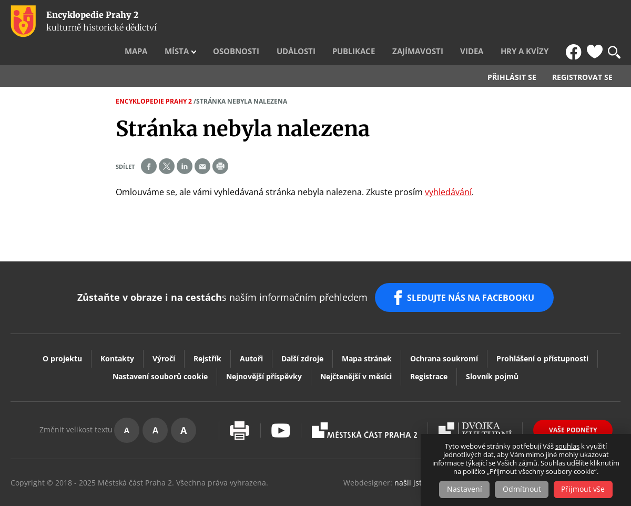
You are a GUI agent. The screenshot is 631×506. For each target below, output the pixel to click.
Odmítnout (522, 489)
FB (575, 21)
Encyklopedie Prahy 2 (154, 79)
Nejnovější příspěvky (264, 350)
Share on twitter (167, 145)
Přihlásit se (511, 55)
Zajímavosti (444, 21)
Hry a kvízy (534, 21)
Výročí (163, 332)
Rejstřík (207, 332)
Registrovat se (582, 55)
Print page (220, 145)
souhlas (567, 446)
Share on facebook (149, 145)
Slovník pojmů (492, 350)
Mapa (205, 21)
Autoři (251, 332)
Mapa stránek (367, 332)
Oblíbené (595, 21)
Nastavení (463, 489)
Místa (237, 21)
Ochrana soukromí (444, 332)
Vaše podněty (573, 403)
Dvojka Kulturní (475, 404)
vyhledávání (448, 170)
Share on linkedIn (184, 145)
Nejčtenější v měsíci (356, 350)
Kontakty (117, 332)
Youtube (280, 404)
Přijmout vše (585, 489)
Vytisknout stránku (239, 404)
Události (339, 21)
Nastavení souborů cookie (160, 350)
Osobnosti (288, 21)
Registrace (428, 350)
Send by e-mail (202, 145)
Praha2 (364, 404)
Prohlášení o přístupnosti (542, 332)
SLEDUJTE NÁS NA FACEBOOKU (472, 273)
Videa (490, 21)
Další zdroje (302, 332)
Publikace (389, 21)
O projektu (62, 332)
